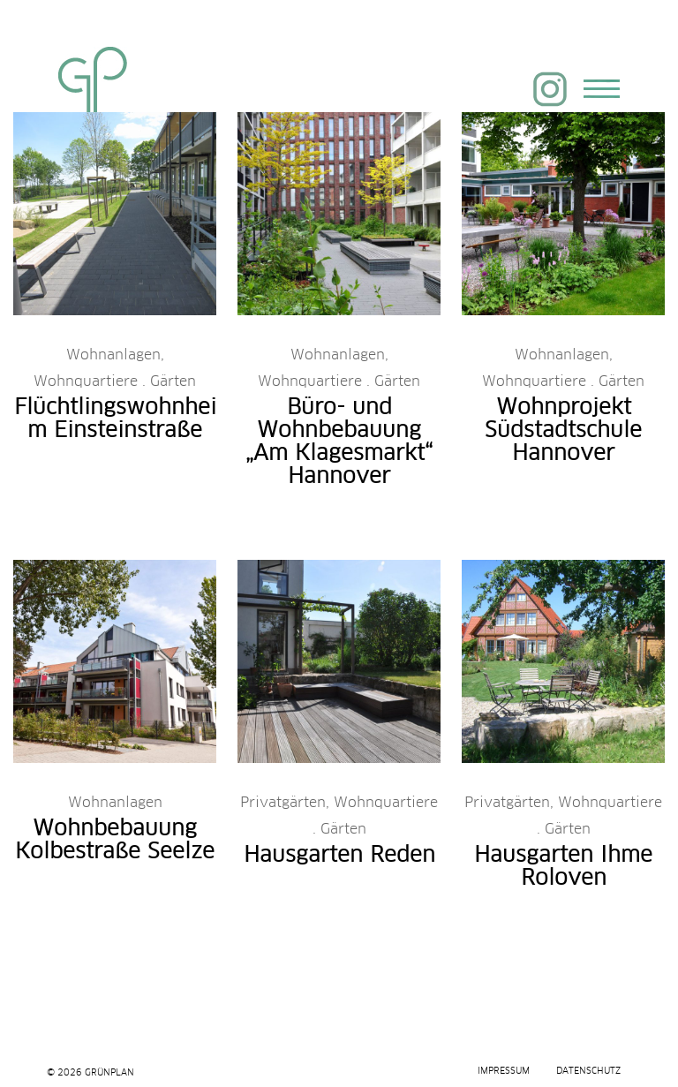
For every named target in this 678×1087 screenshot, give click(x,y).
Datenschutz (588, 1071)
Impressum (504, 1071)
